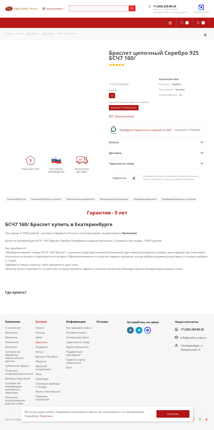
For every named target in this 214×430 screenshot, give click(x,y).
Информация (76, 322)
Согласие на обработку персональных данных (14, 356)
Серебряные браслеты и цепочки (179, 199)
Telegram (139, 330)
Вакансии (11, 337)
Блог (69, 367)
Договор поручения (17, 378)
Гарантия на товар (77, 342)
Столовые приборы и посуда (48, 385)
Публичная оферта (17, 365)
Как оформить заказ (78, 327)
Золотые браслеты (16, 199)
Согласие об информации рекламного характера (13, 387)
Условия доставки (77, 337)
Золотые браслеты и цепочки (46, 199)
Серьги (40, 327)
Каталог (41, 322)
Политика (46, 416)
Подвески (42, 347)
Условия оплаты (76, 332)
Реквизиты (12, 342)
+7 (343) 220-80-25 (164, 6)
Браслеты (41, 342)
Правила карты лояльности (75, 361)
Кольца (40, 332)
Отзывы (102, 322)
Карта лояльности (77, 347)
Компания (12, 322)
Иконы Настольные (48, 391)
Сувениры (42, 378)
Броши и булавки (47, 356)
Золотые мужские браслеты (114, 199)
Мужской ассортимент (44, 367)
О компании (13, 327)
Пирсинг (41, 361)
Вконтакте (130, 330)
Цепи (39, 337)
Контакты (11, 347)
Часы (39, 374)
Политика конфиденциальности (19, 372)
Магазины (11, 332)
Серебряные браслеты (144, 199)
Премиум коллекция (42, 398)
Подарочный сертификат (74, 353)
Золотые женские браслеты (80, 199)
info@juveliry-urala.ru (193, 337)
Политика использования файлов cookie (15, 400)
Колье (39, 351)
